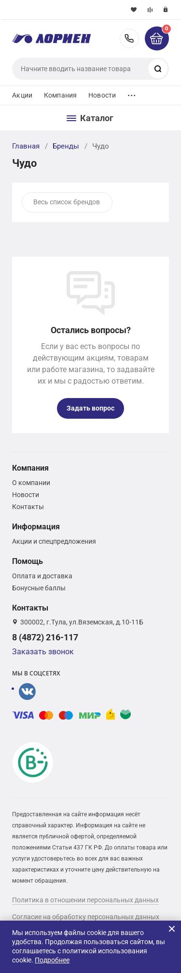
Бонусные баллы (39, 588)
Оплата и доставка (42, 576)
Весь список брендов (66, 202)
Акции (22, 95)
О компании (31, 482)
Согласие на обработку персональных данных (85, 917)
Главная (26, 146)
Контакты (28, 507)
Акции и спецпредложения (54, 541)
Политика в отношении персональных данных (85, 900)
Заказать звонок (43, 651)
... (131, 93)
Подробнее (52, 960)
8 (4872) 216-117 (129, 38)
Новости (102, 95)
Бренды (66, 146)
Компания (60, 95)
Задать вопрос (90, 408)
